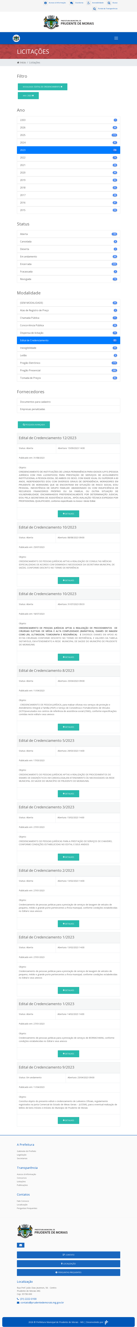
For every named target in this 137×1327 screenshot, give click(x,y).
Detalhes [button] (68, 511)
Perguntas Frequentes (27, 1206)
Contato (68, 1252)
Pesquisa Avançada (34, 422)
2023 (28, 93)
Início (21, 60)
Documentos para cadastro (35, 399)
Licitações (21, 1179)
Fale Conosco (23, 1199)
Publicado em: (26, 455)
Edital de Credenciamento (42, 84)
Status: (22, 446)
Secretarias (22, 1156)
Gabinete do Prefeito (26, 1149)
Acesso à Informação (26, 1172)
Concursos (22, 1175)
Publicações (22, 1183)
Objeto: (22, 465)
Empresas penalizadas (32, 407)
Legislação (22, 1152)
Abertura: (62, 446)
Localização (22, 1202)
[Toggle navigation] (116, 36)
